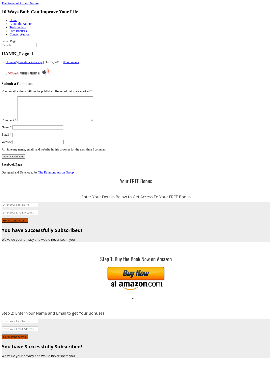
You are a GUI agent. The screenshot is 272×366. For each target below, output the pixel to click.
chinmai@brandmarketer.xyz (24, 62)
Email (7, 139)
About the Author (21, 23)
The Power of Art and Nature (20, 3)
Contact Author (19, 34)
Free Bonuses (18, 31)
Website (7, 146)
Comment (9, 125)
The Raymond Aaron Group (56, 177)
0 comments (71, 62)
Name (7, 132)
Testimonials (18, 27)
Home (13, 20)
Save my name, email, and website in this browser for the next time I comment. (56, 154)
